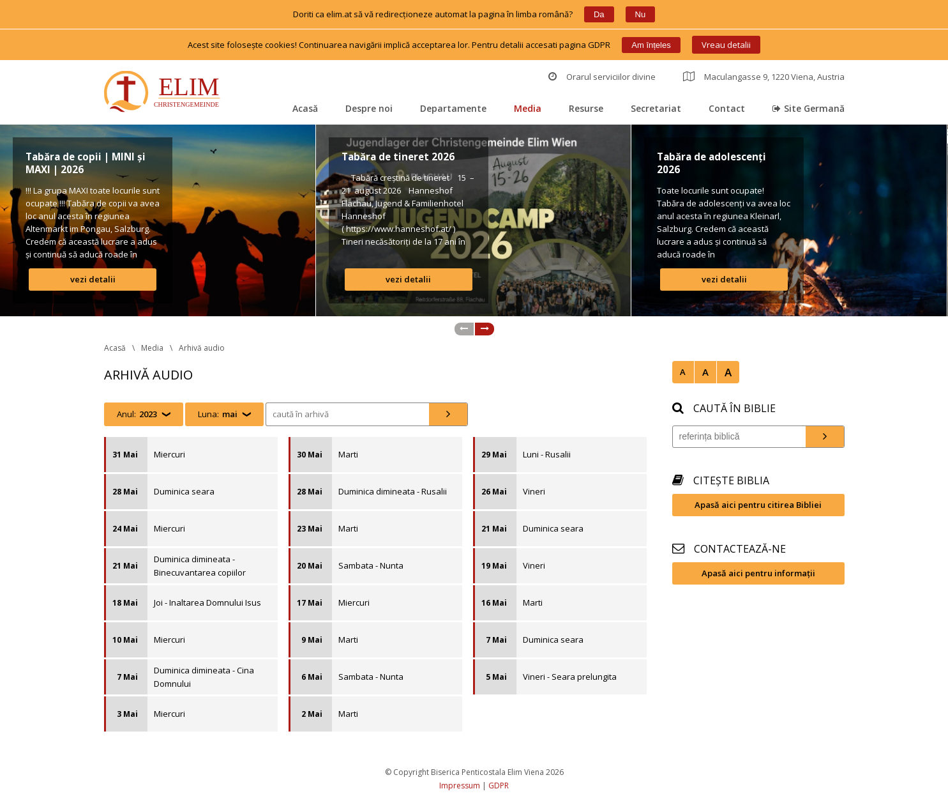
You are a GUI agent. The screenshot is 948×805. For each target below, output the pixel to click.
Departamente (453, 108)
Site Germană (808, 108)
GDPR (498, 785)
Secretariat (656, 108)
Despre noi (369, 108)
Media (527, 108)
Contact (727, 108)
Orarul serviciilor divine (602, 76)
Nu (640, 14)
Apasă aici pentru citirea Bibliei (758, 504)
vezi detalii (93, 279)
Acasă (305, 108)
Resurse (586, 108)
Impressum (459, 785)
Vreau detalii (726, 44)
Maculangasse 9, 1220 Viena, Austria (764, 76)
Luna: (217, 414)
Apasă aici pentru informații (758, 573)
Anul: (137, 414)
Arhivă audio (202, 347)
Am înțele (650, 45)
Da (599, 14)
